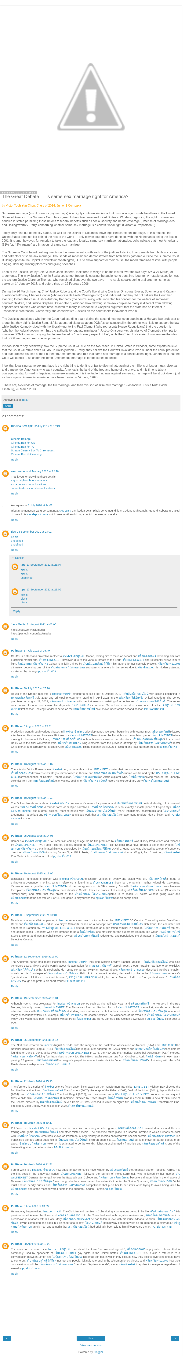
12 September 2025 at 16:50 (41, 956)
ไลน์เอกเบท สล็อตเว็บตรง (33, 663)
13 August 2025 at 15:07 (38, 764)
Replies (19, 557)
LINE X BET (100, 769)
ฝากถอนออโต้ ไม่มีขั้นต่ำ (108, 773)
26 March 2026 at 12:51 (38, 1164)
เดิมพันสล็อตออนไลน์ (135, 693)
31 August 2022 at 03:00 (41, 624)
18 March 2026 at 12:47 (38, 1122)
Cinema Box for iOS (23, 442)
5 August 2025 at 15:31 (38, 726)
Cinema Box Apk (22, 426)
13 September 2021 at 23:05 (44, 589)
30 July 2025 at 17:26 (37, 688)
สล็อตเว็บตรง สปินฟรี (94, 780)
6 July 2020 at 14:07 (40, 505)
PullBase (17, 650)
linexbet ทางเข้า (61, 693)
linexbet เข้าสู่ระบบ (74, 656)
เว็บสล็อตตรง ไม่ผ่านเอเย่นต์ (68, 667)
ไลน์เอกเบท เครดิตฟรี (86, 776)
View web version (91, 1345)
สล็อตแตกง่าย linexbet (63, 701)
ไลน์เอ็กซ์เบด (137, 776)
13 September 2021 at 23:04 (44, 564)
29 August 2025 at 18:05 (38, 873)
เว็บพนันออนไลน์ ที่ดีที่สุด (97, 663)
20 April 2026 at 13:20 (37, 1243)
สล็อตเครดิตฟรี (147, 656)
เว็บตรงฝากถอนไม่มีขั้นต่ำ (151, 701)
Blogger (98, 1352)
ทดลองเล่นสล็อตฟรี (22, 697)
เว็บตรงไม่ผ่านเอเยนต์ (156, 780)
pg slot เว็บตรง (47, 671)
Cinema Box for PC (22, 446)
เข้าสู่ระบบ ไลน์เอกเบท (57, 814)
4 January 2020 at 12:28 (44, 471)
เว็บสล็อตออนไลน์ (21, 773)
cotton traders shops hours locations (33, 488)
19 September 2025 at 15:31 (41, 998)
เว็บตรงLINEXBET (50, 659)
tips (13, 531)
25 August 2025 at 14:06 (38, 835)
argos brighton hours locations (29, 480)
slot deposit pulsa (37, 514)
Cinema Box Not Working (26, 454)
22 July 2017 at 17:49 (47, 426)
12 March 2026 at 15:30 (38, 1081)
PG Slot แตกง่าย (154, 709)
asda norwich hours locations (28, 484)
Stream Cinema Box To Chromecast (32, 450)
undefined (17, 540)
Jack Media (18, 624)
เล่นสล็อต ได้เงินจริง (131, 697)
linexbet (57, 769)
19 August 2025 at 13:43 (38, 797)
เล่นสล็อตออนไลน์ (84, 709)
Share (8, 406)
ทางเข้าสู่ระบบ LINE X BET (58, 927)
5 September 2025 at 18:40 (40, 915)
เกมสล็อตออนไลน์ (43, 780)
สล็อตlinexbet (145, 667)
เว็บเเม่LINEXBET (133, 659)
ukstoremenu (19, 471)
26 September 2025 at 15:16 (41, 1039)
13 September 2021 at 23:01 (34, 531)
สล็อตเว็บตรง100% (169, 663)
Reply (14, 459)
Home (91, 1338)
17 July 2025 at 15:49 (37, 650)
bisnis (14, 536)
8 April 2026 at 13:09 (36, 1206)
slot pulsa (65, 510)
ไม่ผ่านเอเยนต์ (80, 705)
